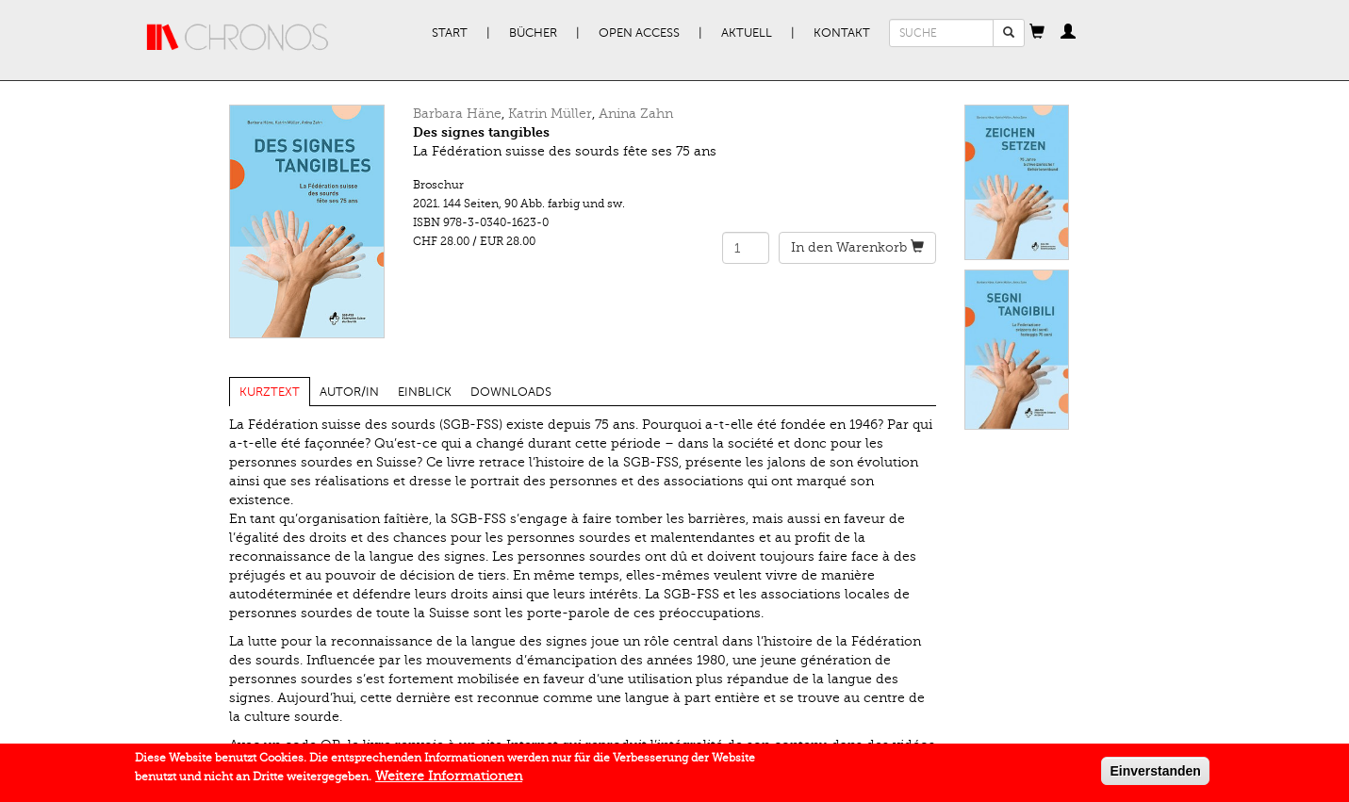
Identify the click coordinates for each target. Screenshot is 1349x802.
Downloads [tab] (510, 392)
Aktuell (746, 33)
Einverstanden (1155, 774)
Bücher (533, 33)
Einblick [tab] (425, 392)
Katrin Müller (550, 113)
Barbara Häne (457, 113)
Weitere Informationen (448, 780)
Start (450, 33)
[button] (1037, 33)
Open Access (639, 33)
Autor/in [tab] (349, 392)
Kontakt (842, 33)
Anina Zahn (636, 113)
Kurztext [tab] (269, 392)
